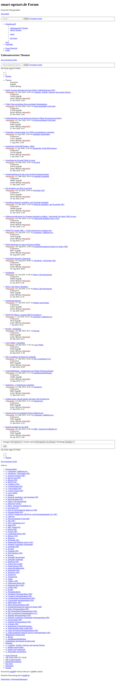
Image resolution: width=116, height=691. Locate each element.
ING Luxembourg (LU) (42, 359)
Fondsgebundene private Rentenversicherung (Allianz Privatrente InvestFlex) (33, 118)
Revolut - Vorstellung (13, 329)
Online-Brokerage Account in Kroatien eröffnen (22, 245)
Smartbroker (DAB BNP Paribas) (45, 148)
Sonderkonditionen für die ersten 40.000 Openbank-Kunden (27, 174)
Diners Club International (42, 275)
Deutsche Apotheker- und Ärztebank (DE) (49, 204)
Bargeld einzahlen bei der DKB (16, 427)
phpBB (12, 672)
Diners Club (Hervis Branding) (16, 287)
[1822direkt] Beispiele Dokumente (18, 259)
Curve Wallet (38, 345)
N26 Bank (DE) (39, 190)
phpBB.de (26, 675)
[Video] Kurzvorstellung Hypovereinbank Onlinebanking (26, 104)
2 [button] (5, 74)
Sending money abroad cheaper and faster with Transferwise (27, 399)
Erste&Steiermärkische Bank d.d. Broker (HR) (51, 247)
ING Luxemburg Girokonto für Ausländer (20, 357)
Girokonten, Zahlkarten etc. (43, 233)
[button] (8, 76)
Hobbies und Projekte (41, 303)
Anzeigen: (13, 442)
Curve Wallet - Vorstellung (15, 343)
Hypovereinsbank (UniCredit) (45, 106)
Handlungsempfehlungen (43, 373)
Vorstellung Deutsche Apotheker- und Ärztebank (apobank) (26, 202)
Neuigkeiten (9, 273)
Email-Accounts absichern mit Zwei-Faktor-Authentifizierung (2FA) (30, 90)
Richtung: (66, 442)
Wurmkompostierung (13, 301)
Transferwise (38, 401)
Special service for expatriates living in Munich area (24, 413)
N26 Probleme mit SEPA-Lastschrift (18, 188)
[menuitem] (19, 28)
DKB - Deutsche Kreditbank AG (45, 429)
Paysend (37, 162)
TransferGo (38, 387)
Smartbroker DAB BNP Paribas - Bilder (20, 146)
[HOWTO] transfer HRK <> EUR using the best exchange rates (28, 230)
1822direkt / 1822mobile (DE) (45, 261)
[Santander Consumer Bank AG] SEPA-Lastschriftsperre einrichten (29, 132)
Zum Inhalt (5, 14)
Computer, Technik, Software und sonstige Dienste (52, 92)
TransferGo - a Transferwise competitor (19, 385)
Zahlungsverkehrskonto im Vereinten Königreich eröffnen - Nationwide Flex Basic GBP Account (40, 216)
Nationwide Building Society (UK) (46, 218)
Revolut (36, 331)
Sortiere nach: (40, 442)
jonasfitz (11, 92)
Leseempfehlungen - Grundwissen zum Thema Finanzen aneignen (29, 371)
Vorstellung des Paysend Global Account (20, 160)
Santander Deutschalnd (41, 134)
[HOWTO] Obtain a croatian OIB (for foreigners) (23, 315)
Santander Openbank (41, 176)
